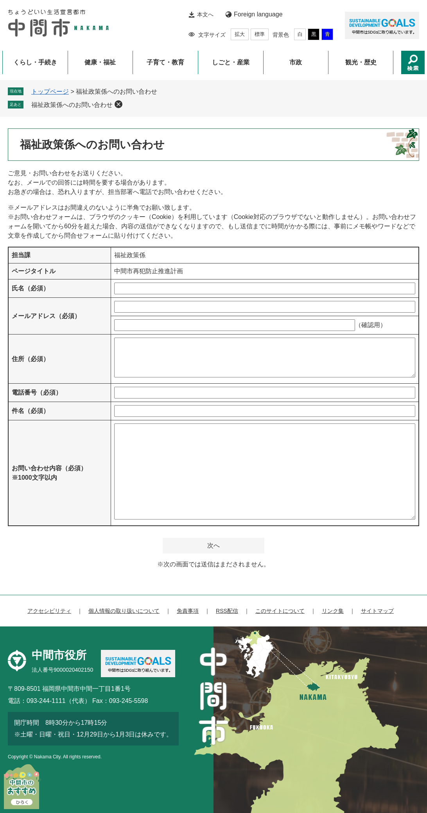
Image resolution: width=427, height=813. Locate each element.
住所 (30, 359)
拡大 (240, 34)
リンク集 (333, 611)
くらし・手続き (35, 62)
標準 (260, 34)
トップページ (50, 91)
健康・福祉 (100, 62)
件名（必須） (30, 410)
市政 (295, 62)
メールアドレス (46, 316)
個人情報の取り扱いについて (124, 611)
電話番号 (37, 392)
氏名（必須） (30, 288)
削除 (118, 104)
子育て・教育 (165, 62)
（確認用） (370, 325)
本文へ (205, 14)
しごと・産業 (230, 62)
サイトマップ (377, 611)
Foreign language (258, 14)
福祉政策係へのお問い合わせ (72, 104)
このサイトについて (280, 611)
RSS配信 (227, 611)
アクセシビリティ (49, 611)
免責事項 (188, 611)
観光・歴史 (361, 62)
